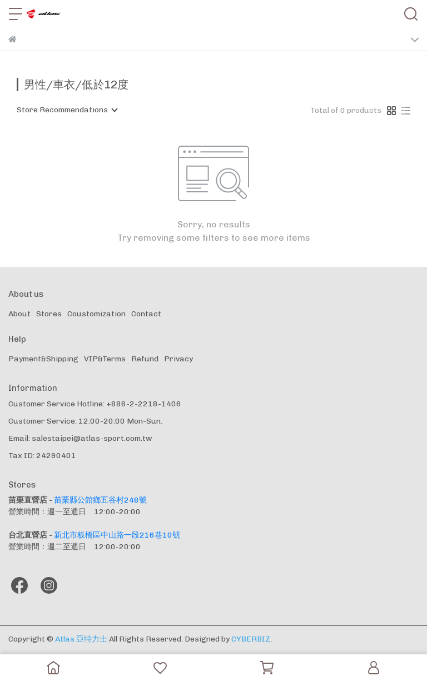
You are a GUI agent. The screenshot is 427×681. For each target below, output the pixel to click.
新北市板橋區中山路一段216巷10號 (117, 535)
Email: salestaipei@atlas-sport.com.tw (80, 438)
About (19, 314)
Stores (49, 314)
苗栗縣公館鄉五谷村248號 (100, 500)
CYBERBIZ (250, 639)
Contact (146, 314)
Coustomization (96, 314)
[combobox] (67, 110)
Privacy (178, 359)
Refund (144, 359)
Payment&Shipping (43, 359)
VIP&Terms (105, 359)
